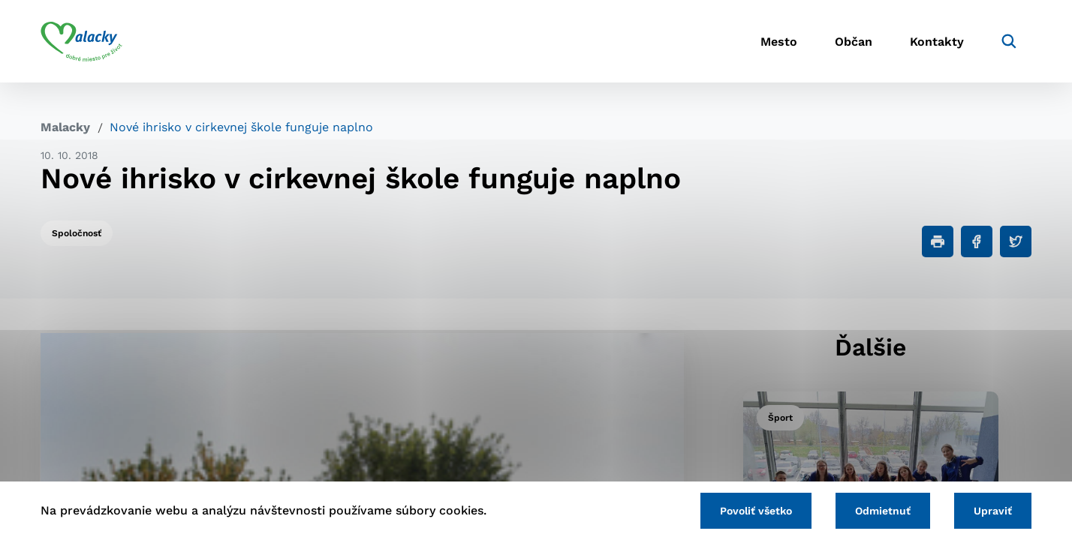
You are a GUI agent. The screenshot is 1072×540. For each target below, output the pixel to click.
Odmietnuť (883, 511)
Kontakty (937, 41)
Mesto (778, 41)
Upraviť (993, 511)
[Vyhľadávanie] (1008, 41)
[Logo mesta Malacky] (81, 41)
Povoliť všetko (756, 511)
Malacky (65, 127)
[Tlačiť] (937, 241)
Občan (853, 41)
